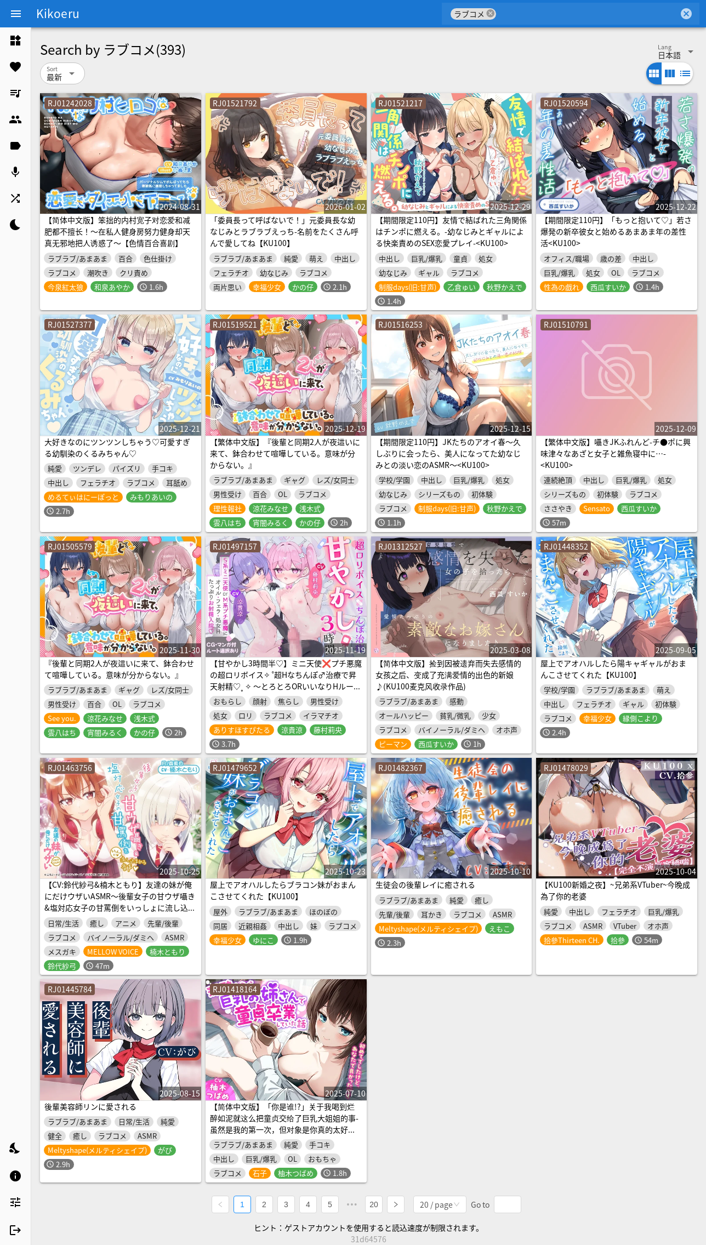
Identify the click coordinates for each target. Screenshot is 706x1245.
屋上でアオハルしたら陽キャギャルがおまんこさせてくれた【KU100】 (613, 669)
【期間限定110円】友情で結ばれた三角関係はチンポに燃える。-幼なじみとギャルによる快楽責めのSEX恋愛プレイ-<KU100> (451, 231)
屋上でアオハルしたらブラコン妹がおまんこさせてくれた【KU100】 (283, 890)
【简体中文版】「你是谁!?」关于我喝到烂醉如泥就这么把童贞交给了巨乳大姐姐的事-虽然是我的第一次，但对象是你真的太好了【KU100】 (284, 1123)
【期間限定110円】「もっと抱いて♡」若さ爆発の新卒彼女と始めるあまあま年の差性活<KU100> (616, 231)
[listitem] (15, 40)
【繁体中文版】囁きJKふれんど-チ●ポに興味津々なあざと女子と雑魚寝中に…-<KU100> (615, 453)
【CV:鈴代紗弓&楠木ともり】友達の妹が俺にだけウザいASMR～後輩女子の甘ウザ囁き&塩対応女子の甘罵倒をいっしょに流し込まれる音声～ (120, 901)
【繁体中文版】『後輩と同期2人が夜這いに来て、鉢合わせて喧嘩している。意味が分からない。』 (285, 453)
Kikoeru (57, 13)
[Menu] (16, 13)
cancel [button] (491, 13)
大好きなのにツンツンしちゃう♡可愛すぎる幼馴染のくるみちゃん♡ (117, 447)
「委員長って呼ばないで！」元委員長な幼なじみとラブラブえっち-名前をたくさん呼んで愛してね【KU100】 (284, 231)
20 (373, 1204)
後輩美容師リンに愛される (90, 1106)
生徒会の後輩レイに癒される (425, 884)
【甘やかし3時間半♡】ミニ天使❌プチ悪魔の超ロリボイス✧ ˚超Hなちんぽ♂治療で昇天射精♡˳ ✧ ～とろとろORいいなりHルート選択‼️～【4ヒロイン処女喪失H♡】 (286, 680)
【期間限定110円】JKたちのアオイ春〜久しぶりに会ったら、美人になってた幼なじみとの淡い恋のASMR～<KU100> (448, 453)
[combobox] (587, 13)
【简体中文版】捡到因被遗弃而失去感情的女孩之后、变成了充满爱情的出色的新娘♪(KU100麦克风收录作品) (448, 675)
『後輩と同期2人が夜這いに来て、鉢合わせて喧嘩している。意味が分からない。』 (119, 669)
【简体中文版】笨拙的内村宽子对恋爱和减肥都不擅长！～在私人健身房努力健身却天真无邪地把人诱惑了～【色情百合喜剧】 (117, 231)
